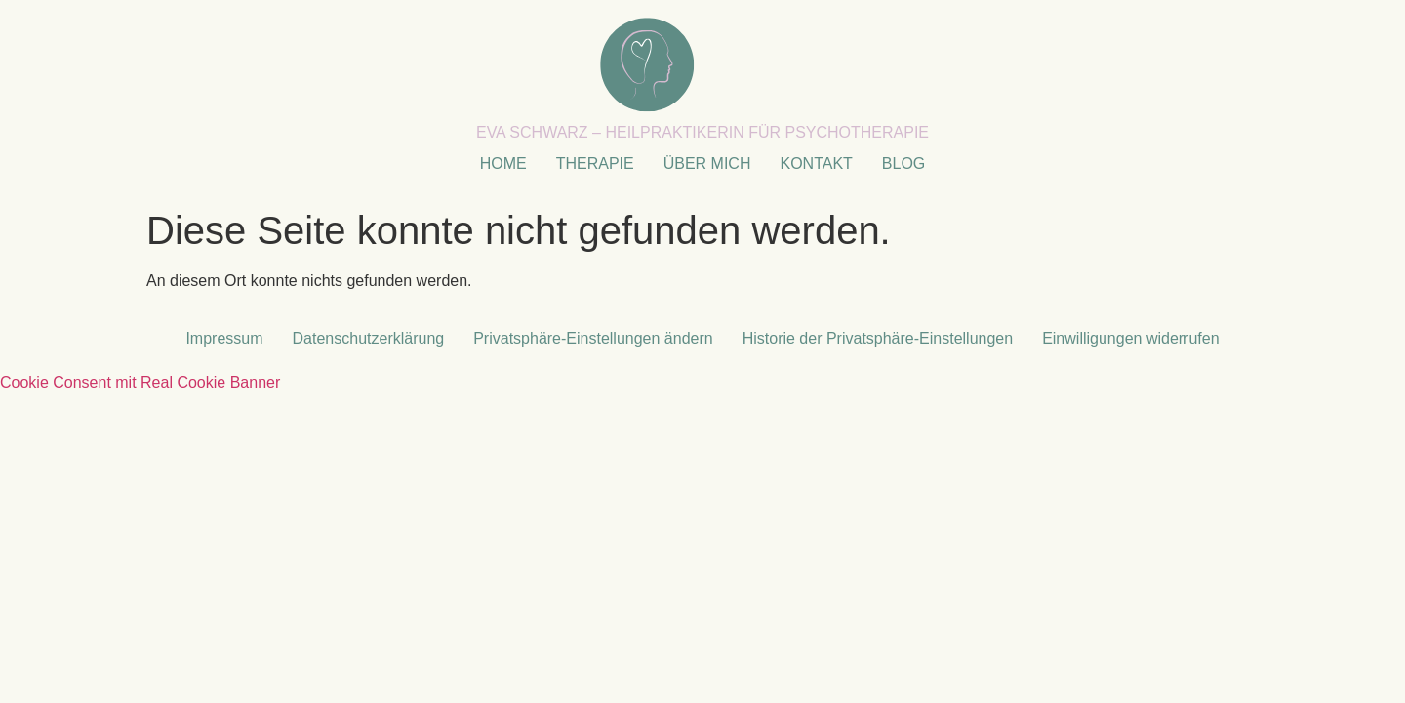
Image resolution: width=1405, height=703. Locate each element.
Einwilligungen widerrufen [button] (1130, 338)
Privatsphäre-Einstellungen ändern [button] (592, 338)
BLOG (903, 163)
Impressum (223, 338)
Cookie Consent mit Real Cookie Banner (140, 382)
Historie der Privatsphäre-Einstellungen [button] (878, 338)
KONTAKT (816, 163)
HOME (503, 163)
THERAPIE (595, 163)
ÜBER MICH (707, 163)
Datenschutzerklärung (369, 338)
